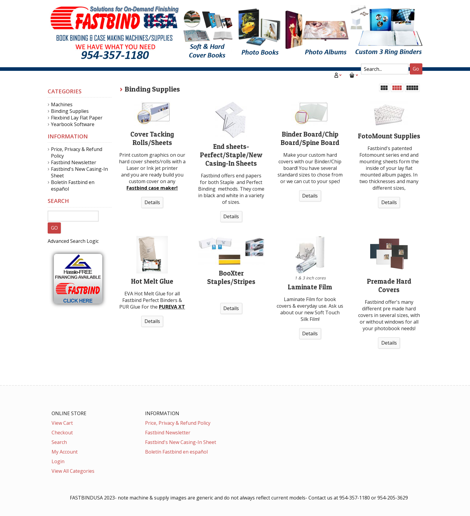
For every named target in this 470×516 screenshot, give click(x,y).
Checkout (62, 432)
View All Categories (73, 471)
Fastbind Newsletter (73, 162)
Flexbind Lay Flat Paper (77, 117)
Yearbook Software (72, 124)
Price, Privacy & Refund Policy (177, 423)
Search (59, 442)
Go (416, 68)
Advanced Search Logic (73, 241)
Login (58, 461)
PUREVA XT (172, 306)
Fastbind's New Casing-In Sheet (180, 442)
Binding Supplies (152, 89)
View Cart (62, 423)
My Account (65, 451)
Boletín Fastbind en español (176, 451)
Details (152, 202)
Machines (62, 104)
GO (54, 228)
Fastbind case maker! (152, 188)
